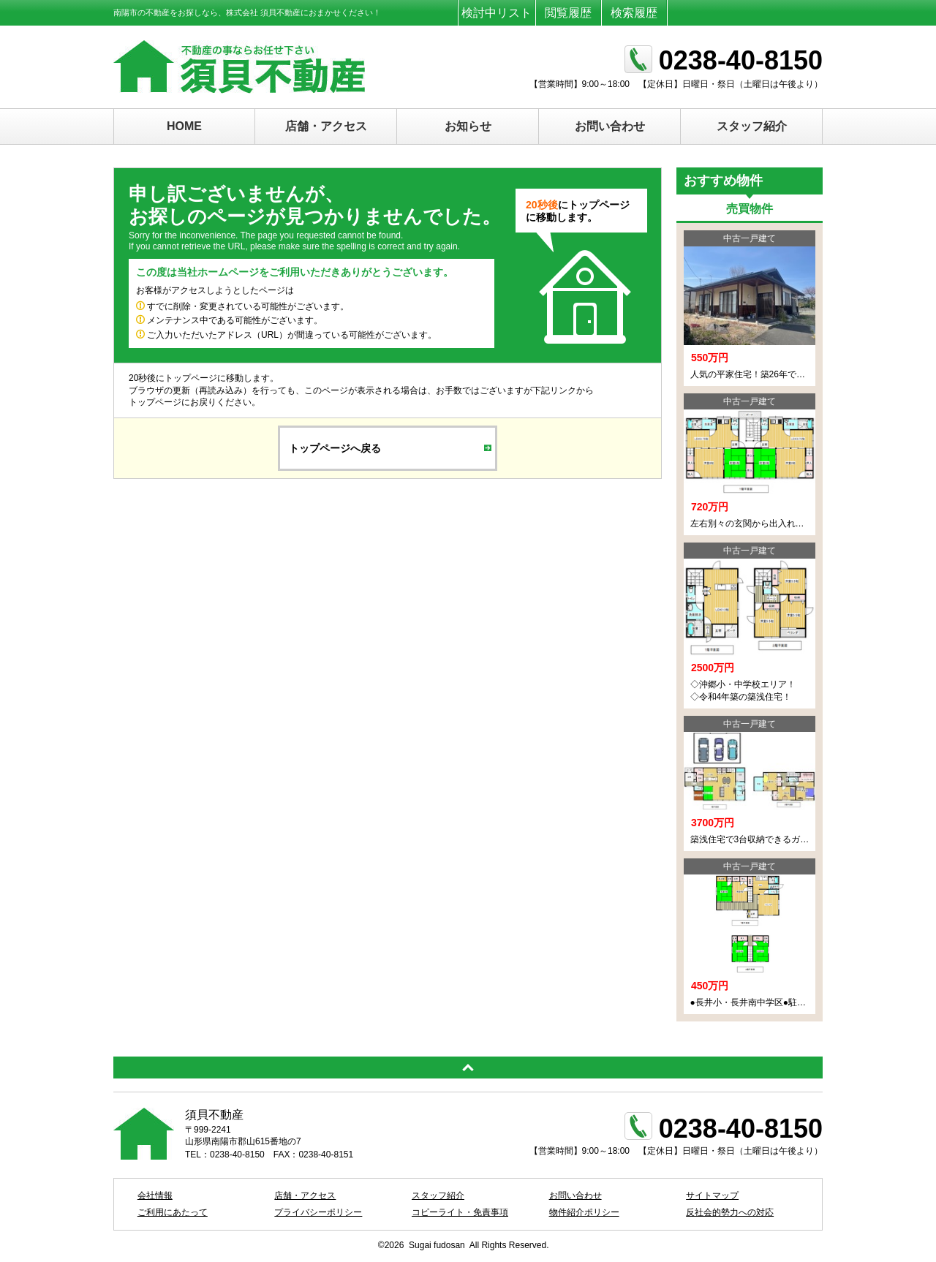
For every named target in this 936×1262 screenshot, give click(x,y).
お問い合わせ (610, 126)
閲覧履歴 (568, 13)
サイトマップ (712, 1195)
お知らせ (468, 126)
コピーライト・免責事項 (460, 1212)
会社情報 (155, 1195)
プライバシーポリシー (318, 1212)
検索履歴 (634, 13)
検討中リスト (496, 13)
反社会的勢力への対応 (730, 1212)
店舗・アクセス (326, 126)
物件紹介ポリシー (584, 1212)
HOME (184, 126)
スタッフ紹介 (752, 126)
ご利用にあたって (172, 1212)
